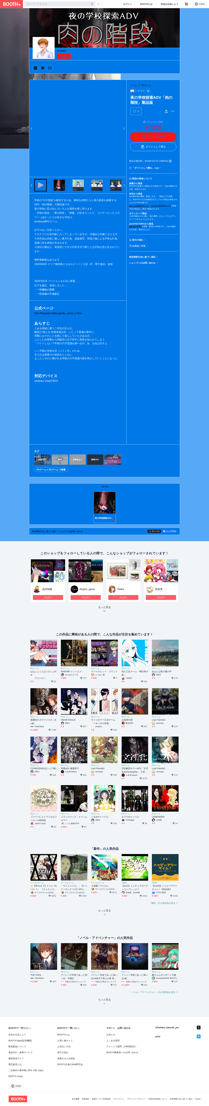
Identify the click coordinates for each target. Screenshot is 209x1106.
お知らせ (110, 1034)
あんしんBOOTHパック (139, 206)
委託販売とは (15, 1064)
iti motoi (61, 50)
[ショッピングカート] (186, 4)
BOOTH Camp (15, 1076)
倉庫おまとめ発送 (66, 1058)
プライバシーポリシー (136, 1099)
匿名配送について (17, 1046)
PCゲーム (146, 85)
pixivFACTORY (135, 226)
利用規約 (85, 1099)
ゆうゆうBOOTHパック (161, 206)
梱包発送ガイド (16, 1058)
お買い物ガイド (65, 1040)
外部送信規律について (157, 1099)
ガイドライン (119, 1099)
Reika (120, 589)
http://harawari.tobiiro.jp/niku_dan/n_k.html (58, 313)
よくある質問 (113, 1040)
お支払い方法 (138, 246)
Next (123, 128)
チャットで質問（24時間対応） (121, 1046)
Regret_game (87, 589)
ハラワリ (105, 487)
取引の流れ (137, 240)
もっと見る (104, 610)
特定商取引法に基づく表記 (142, 257)
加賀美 (159, 589)
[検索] (92, 4)
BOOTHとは (146, 4)
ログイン (127, 4)
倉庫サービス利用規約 (101, 1099)
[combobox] (59, 4)
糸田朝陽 (47, 589)
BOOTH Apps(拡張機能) (20, 1040)
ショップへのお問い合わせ (142, 263)
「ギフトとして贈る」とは (145, 168)
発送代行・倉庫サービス (20, 1052)
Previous (31, 128)
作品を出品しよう (169, 4)
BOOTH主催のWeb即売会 (70, 1064)
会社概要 (75, 1099)
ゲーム (133, 85)
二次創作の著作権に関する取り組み (26, 1070)
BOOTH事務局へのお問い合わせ (122, 1052)
